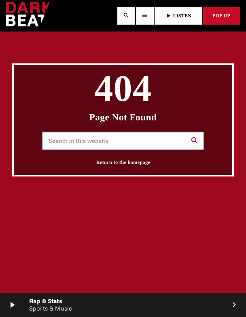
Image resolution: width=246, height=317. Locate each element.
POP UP (221, 16)
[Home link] (28, 16)
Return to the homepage (123, 162)
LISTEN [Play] (178, 16)
